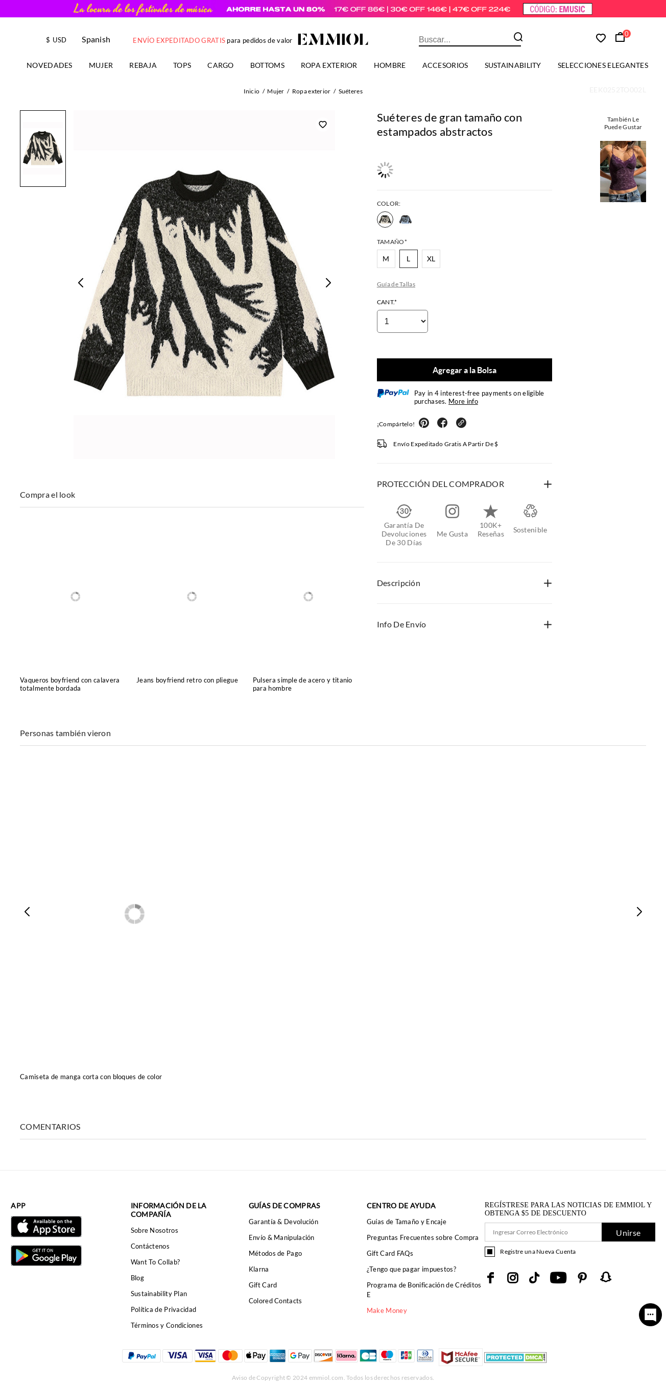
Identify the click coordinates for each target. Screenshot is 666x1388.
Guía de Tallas (396, 284)
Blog (137, 1278)
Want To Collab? (155, 1262)
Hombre (390, 65)
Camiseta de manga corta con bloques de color (91, 1077)
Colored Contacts (275, 1301)
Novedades (50, 65)
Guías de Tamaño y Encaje (406, 1221)
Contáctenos (150, 1246)
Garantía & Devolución (283, 1221)
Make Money (387, 1310)
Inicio (252, 91)
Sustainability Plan (159, 1293)
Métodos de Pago (275, 1253)
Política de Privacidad (164, 1309)
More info (463, 401)
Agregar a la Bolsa (464, 370)
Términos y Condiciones (167, 1325)
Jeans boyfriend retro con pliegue (187, 680)
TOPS (182, 65)
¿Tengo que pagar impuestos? (411, 1269)
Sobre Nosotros (154, 1230)
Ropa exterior (329, 65)
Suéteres (351, 91)
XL (431, 258)
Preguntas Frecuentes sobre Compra (423, 1237)
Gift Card (263, 1285)
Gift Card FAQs (390, 1253)
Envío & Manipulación (282, 1237)
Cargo (220, 65)
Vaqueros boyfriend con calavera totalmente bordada (70, 684)
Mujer (101, 65)
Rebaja (143, 65)
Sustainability (513, 65)
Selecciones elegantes (603, 65)
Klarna (259, 1269)
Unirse (628, 1232)
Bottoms (267, 65)
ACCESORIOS (445, 65)
